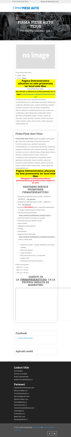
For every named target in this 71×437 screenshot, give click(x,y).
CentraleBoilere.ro (20, 402)
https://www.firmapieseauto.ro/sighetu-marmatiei (36, 237)
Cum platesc (18, 371)
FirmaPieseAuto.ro (33, 279)
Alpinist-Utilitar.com (21, 399)
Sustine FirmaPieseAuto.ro (23, 379)
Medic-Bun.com (19, 416)
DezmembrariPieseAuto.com (24, 388)
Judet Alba (39, 31)
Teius (48, 31)
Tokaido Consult (48, 427)
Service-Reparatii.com (21, 396)
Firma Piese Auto (26, 31)
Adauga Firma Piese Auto (49, 1)
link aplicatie (31, 199)
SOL (19, 430)
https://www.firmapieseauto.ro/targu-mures (34, 215)
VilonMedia (37, 427)
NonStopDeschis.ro (21, 419)
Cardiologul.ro (19, 411)
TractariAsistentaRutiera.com (24, 408)
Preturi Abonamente (21, 377)
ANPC (16, 430)
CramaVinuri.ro (19, 414)
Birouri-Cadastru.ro (21, 390)
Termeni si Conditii (20, 374)
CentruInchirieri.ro (20, 405)
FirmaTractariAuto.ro (21, 393)
